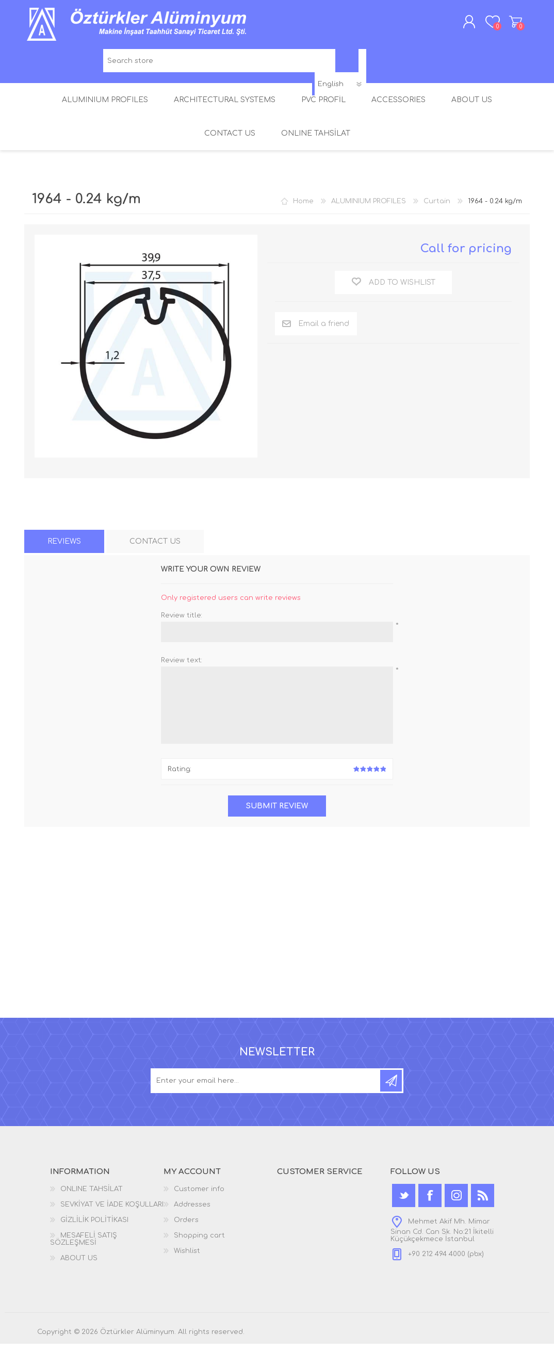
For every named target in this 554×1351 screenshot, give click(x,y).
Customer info (199, 1196)
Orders (186, 1227)
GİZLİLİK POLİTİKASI (94, 1227)
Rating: (179, 776)
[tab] (64, 548)
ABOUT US (78, 1265)
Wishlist (187, 1258)
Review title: (181, 622)
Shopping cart (505, 25)
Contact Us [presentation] (155, 548)
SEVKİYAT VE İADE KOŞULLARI (112, 1211)
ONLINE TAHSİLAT (91, 1196)
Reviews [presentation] (64, 548)
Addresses (192, 1211)
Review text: (181, 667)
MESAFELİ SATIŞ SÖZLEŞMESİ (83, 1246)
